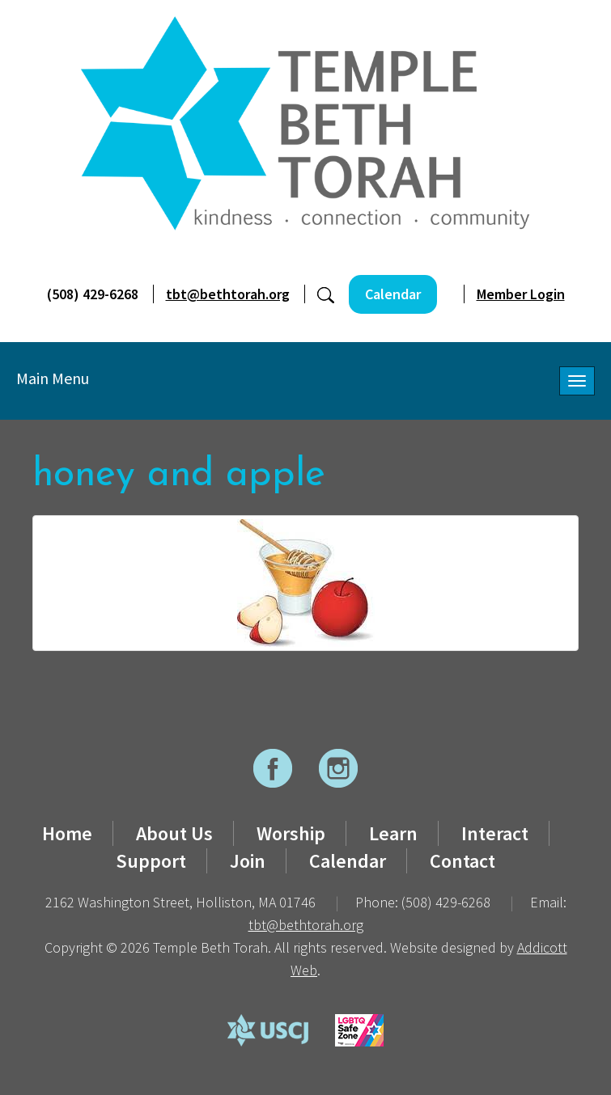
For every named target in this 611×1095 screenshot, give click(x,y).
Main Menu (52, 378)
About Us (174, 833)
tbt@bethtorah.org (228, 294)
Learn (393, 833)
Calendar (393, 294)
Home (67, 833)
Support (151, 860)
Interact (494, 833)
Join (247, 860)
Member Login (521, 294)
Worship (291, 833)
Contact (462, 860)
